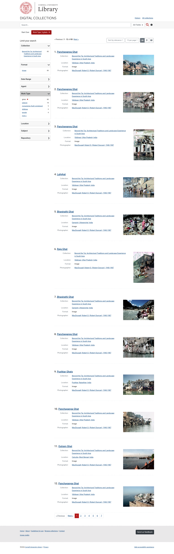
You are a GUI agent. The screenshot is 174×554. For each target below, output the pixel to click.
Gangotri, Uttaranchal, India (82, 223)
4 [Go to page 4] (89, 516)
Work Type (25, 93)
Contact (62, 531)
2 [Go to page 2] (80, 516)
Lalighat (61, 174)
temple (24, 112)
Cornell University (26, 8)
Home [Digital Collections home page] (22, 531)
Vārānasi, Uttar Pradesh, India (83, 63)
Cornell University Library (33, 547)
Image (24, 70)
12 (131, 40)
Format (24, 65)
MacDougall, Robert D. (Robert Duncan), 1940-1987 (91, 71)
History (137, 18)
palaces (24, 103)
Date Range (26, 79)
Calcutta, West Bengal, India (82, 457)
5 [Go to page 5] (93, 516)
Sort (114, 40)
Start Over (25, 32)
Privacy (45, 547)
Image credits (24, 535)
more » (24, 116)
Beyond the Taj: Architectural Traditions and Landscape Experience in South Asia (32, 54)
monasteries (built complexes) (32, 106)
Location (25, 123)
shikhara (25, 109)
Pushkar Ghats (65, 371)
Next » (76, 39)
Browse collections (51, 531)
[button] (41, 32)
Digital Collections (38, 18)
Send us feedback (144, 532)
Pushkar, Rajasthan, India (81, 383)
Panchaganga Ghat (67, 51)
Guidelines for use (37, 531)
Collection (25, 46)
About (27, 531)
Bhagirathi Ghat (65, 211)
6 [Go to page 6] (97, 516)
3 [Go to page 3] (85, 516)
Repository (25, 138)
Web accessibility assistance (144, 547)
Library (47, 8)
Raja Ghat (62, 249)
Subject (24, 131)
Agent (23, 86)
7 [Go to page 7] (101, 516)
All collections (147, 18)
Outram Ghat (65, 446)
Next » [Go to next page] (70, 516)
